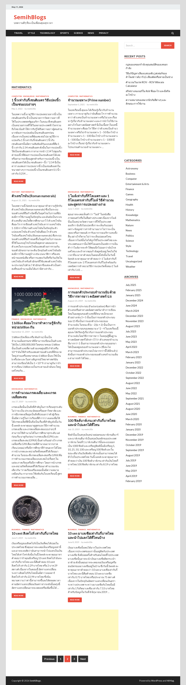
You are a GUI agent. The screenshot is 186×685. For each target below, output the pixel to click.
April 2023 (131, 346)
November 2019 (135, 439)
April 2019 (131, 476)
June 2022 (131, 388)
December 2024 (134, 300)
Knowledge (28, 96)
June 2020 (131, 414)
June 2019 (131, 465)
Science (78, 33)
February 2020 (134, 424)
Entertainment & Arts (137, 184)
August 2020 (133, 408)
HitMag (170, 680)
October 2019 (133, 445)
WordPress (156, 680)
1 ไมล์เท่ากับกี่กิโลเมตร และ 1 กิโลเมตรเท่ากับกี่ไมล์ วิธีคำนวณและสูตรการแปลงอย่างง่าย (91, 200)
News (91, 33)
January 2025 (133, 295)
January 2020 (133, 429)
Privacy (103, 33)
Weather (130, 266)
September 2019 (135, 450)
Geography (132, 199)
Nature (130, 225)
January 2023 (133, 362)
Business (72, 417)
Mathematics (42, 96)
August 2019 (133, 455)
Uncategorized (134, 261)
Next (83, 658)
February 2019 (134, 481)
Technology (47, 33)
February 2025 (134, 290)
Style (31, 33)
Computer (17, 96)
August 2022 (133, 383)
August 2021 (133, 403)
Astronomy (132, 168)
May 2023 (131, 341)
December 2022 (134, 367)
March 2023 (132, 352)
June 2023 (131, 336)
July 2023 (131, 331)
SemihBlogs (30, 17)
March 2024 (132, 310)
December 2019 (134, 434)
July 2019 (131, 460)
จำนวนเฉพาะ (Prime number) (89, 100)
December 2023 (134, 315)
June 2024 (131, 305)
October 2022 (133, 372)
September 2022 (135, 377)
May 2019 (131, 470)
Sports (64, 33)
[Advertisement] (65, 62)
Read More (18, 181)
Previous (49, 658)
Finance (15, 319)
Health (129, 204)
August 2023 (133, 326)
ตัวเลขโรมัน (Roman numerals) (34, 196)
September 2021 (135, 398)
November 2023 (135, 321)
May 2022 (131, 393)
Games (129, 194)
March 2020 (132, 419)
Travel (18, 33)
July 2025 (131, 284)
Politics (130, 235)
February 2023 (134, 357)
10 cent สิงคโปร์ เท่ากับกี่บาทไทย (35, 533)
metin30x (31, 108)
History (16, 192)
